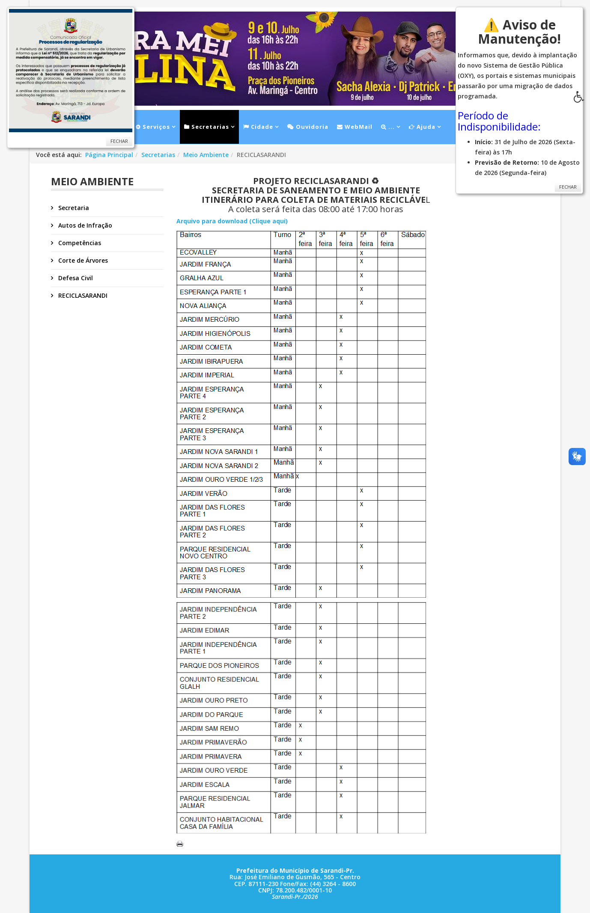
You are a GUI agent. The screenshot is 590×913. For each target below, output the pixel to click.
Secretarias (206, 126)
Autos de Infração (84, 225)
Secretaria (73, 208)
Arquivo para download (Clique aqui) (232, 221)
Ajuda (422, 126)
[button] (582, 99)
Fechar (119, 141)
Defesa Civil (75, 278)
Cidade (258, 126)
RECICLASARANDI (82, 295)
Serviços (153, 126)
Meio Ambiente (206, 155)
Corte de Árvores (82, 260)
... (388, 126)
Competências (79, 243)
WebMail (354, 126)
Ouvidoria (307, 126)
